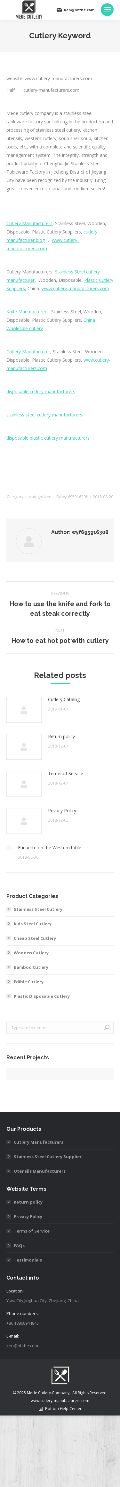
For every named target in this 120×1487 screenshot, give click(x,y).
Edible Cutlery (29, 982)
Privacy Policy (62, 810)
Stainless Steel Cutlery (38, 909)
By (72, 497)
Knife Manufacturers (27, 312)
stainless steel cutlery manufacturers (44, 415)
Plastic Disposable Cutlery (42, 996)
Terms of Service (65, 773)
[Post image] (24, 710)
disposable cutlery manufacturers (40, 391)
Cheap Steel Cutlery (35, 938)
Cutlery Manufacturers (29, 223)
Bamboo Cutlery (31, 967)
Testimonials (28, 1260)
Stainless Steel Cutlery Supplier (48, 1156)
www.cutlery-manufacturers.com (75, 288)
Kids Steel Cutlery (33, 924)
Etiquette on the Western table (49, 847)
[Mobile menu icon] (107, 9)
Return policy (61, 736)
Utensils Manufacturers (40, 1171)
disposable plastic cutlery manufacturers (48, 438)
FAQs (19, 1245)
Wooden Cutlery (31, 953)
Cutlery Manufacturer (28, 351)
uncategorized (38, 497)
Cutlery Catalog (64, 699)
